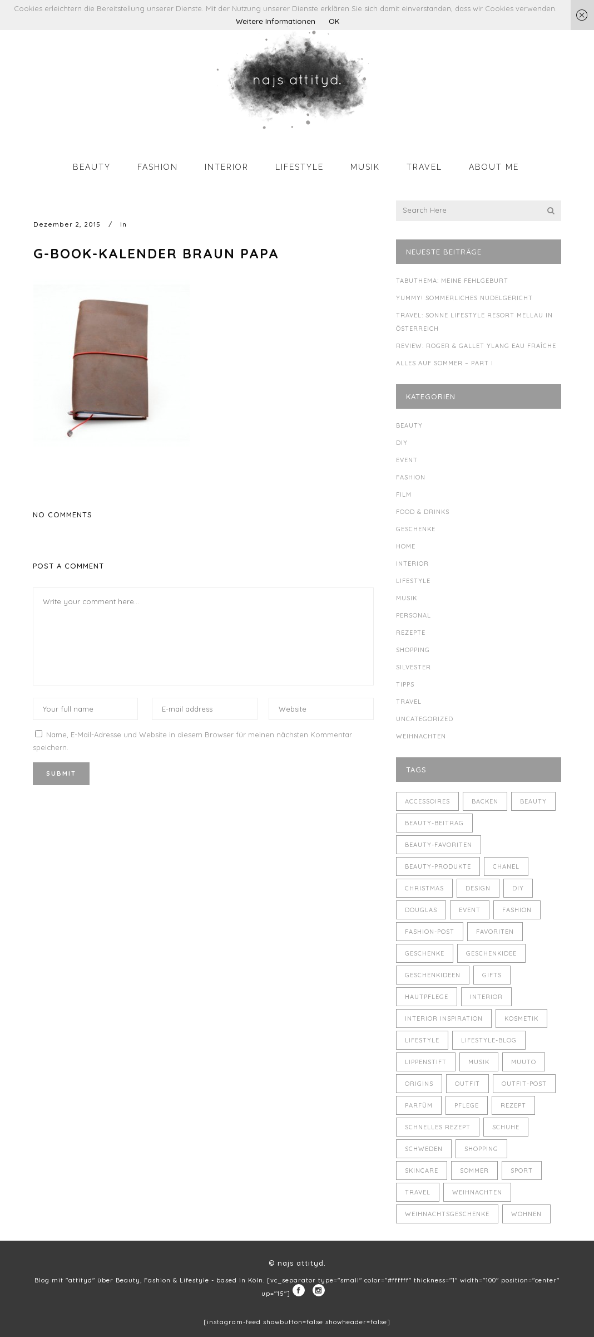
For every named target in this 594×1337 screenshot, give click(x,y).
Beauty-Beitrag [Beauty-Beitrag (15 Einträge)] (434, 823)
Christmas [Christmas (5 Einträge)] (424, 888)
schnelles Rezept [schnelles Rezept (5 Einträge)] (438, 1127)
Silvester (413, 667)
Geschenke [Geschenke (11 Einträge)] (424, 953)
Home (405, 546)
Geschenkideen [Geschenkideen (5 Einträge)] (433, 975)
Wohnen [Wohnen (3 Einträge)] (526, 1214)
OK (334, 21)
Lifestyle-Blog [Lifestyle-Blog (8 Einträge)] (489, 1040)
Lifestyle (413, 581)
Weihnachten (421, 736)
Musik (406, 598)
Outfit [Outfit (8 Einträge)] (467, 1084)
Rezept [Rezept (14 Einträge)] (513, 1105)
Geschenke (415, 529)
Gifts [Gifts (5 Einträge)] (492, 975)
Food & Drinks (422, 512)
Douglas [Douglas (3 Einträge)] (421, 910)
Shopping (413, 650)
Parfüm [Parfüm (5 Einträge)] (419, 1105)
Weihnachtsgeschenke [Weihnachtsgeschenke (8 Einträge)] (447, 1214)
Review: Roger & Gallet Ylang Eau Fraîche (476, 346)
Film (404, 494)
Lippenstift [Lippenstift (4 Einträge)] (426, 1062)
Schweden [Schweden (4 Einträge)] (424, 1149)
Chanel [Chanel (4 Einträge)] (506, 866)
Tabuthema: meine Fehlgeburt (452, 281)
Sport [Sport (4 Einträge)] (522, 1170)
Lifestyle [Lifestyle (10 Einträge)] (422, 1040)
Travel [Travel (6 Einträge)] (417, 1192)
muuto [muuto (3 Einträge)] (523, 1062)
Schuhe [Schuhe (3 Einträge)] (505, 1127)
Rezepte (410, 632)
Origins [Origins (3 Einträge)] (419, 1084)
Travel (409, 702)
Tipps (405, 684)
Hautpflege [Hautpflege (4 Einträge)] (426, 997)
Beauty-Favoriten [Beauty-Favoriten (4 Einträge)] (438, 845)
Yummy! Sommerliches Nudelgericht (464, 298)
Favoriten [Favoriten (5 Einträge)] (495, 932)
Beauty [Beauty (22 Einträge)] (533, 801)
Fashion (410, 477)
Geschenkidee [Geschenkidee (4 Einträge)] (491, 953)
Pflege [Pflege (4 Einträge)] (466, 1105)
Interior (412, 563)
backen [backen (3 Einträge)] (485, 801)
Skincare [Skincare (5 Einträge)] (421, 1170)
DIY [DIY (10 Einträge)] (518, 888)
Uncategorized (424, 719)
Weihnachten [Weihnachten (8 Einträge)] (477, 1192)
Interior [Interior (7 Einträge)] (486, 997)
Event (407, 460)
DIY (402, 443)
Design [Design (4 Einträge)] (478, 888)
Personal (413, 615)
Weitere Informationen (275, 21)
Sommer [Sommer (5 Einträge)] (474, 1170)
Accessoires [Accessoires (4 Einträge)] (427, 801)
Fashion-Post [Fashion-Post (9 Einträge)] (429, 932)
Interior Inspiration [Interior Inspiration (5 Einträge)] (444, 1018)
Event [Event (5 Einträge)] (470, 910)
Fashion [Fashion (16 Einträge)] (517, 910)
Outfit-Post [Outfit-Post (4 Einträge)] (524, 1084)
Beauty (409, 425)
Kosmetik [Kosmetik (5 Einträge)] (521, 1018)
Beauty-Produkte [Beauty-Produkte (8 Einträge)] (438, 866)
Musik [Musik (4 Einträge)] (478, 1062)
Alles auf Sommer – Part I (444, 363)
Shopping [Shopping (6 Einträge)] (481, 1149)
